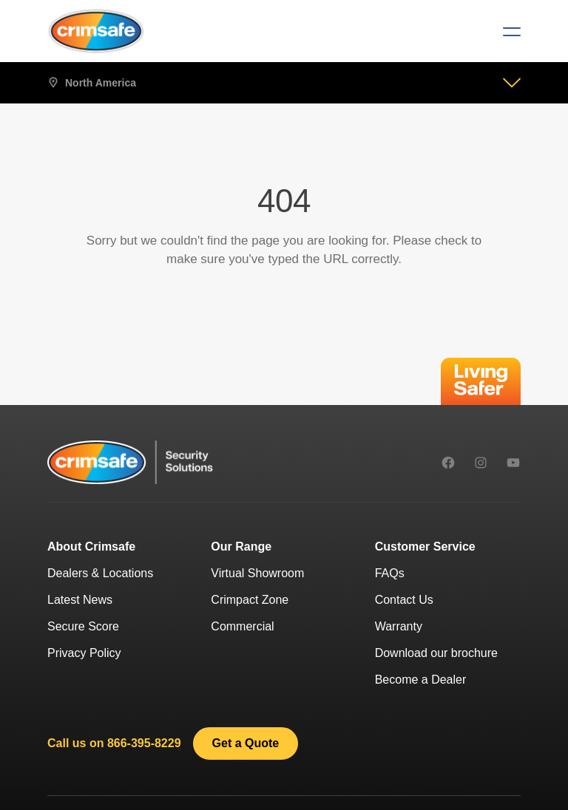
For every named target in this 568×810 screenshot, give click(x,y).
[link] (246, 743)
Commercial (242, 626)
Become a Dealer (421, 679)
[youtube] (513, 462)
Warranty (398, 626)
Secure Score (83, 626)
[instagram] (480, 462)
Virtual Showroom (257, 573)
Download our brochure (436, 653)
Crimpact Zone (249, 599)
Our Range (241, 546)
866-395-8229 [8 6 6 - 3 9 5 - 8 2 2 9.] (144, 743)
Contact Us (404, 599)
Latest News (79, 599)
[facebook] (448, 462)
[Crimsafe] (96, 31)
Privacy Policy (84, 653)
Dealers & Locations (100, 573)
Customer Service (425, 546)
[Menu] (506, 31)
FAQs (390, 573)
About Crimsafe (91, 546)
